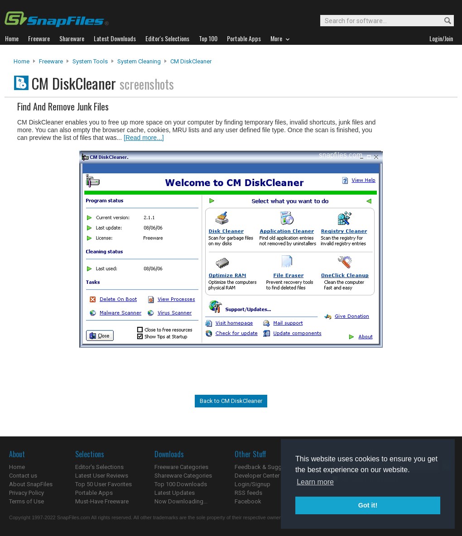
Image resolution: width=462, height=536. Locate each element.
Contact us (23, 475)
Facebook (248, 501)
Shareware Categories (183, 475)
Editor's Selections (99, 467)
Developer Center (257, 475)
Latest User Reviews (101, 475)
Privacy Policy (26, 492)
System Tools (90, 61)
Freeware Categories (181, 467)
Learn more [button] (315, 482)
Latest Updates (174, 492)
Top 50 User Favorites (103, 484)
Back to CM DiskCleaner (231, 400)
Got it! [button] (367, 505)
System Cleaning (139, 61)
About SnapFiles (31, 484)
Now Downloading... (180, 501)
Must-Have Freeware (102, 501)
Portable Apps (94, 492)
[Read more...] (144, 137)
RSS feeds (248, 492)
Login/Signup (252, 484)
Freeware (51, 61)
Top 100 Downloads (180, 484)
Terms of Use (26, 501)
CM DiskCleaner (191, 61)
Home (21, 61)
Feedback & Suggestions (268, 467)
